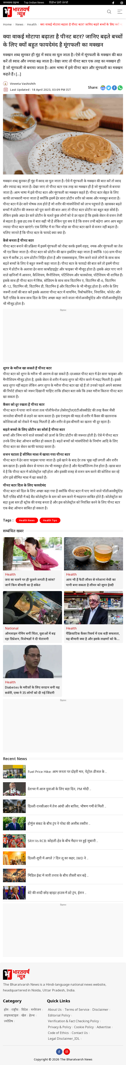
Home (7, 24)
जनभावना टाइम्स (11, 2)
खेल (23, 1015)
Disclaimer (100, 1009)
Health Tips (50, 520)
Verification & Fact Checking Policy (73, 1021)
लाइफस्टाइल (11, 1015)
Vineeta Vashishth (23, 84)
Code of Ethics (58, 1033)
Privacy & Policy (59, 1027)
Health (32, 24)
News (19, 24)
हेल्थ (32, 1015)
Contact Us (80, 1033)
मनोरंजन (36, 1009)
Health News (27, 520)
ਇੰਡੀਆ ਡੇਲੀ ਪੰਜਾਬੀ (58, 2)
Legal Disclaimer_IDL (64, 1038)
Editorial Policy (59, 1015)
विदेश (24, 1009)
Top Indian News (34, 2)
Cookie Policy (84, 1027)
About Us (55, 1009)
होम (6, 1009)
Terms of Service (77, 1009)
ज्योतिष (8, 1021)
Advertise (104, 1027)
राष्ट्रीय (14, 1009)
